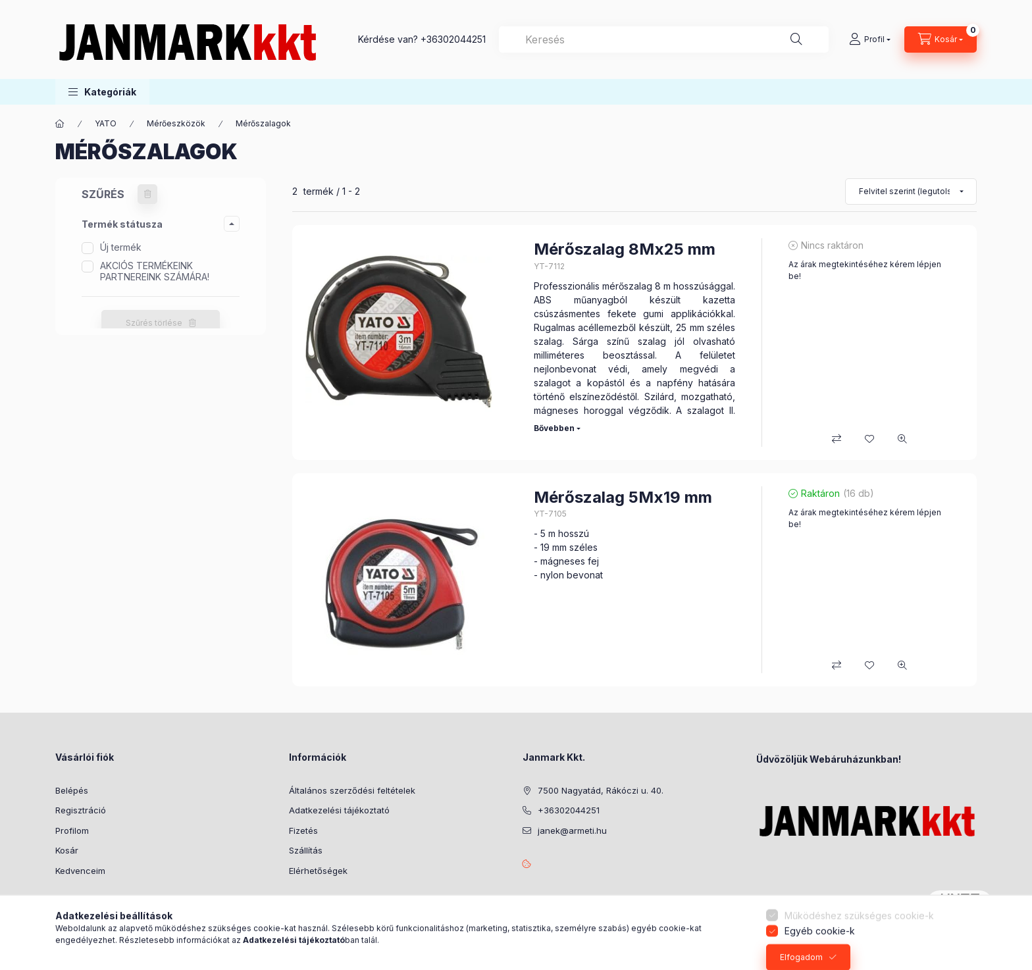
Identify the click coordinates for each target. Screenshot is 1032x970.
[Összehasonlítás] (836, 439)
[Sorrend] (911, 191)
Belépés (71, 790)
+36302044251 (453, 39)
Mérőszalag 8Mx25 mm (624, 249)
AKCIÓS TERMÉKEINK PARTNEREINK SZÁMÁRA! (154, 271)
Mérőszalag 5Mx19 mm (623, 497)
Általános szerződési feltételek (352, 790)
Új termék (121, 247)
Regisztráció (80, 810)
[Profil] (869, 39)
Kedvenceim (80, 870)
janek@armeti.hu (572, 830)
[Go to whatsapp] (1000, 931)
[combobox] (664, 39)
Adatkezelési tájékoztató (339, 810)
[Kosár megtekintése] (940, 39)
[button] (102, 92)
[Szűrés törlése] (147, 194)
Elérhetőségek (318, 870)
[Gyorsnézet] (902, 439)
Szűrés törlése (154, 323)
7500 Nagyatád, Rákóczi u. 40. (600, 790)
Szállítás (305, 850)
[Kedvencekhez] (869, 439)
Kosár (66, 850)
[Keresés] (796, 39)
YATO (105, 123)
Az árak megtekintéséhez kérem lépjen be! (864, 270)
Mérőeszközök (176, 123)
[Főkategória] (59, 124)
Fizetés (303, 830)
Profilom (72, 830)
